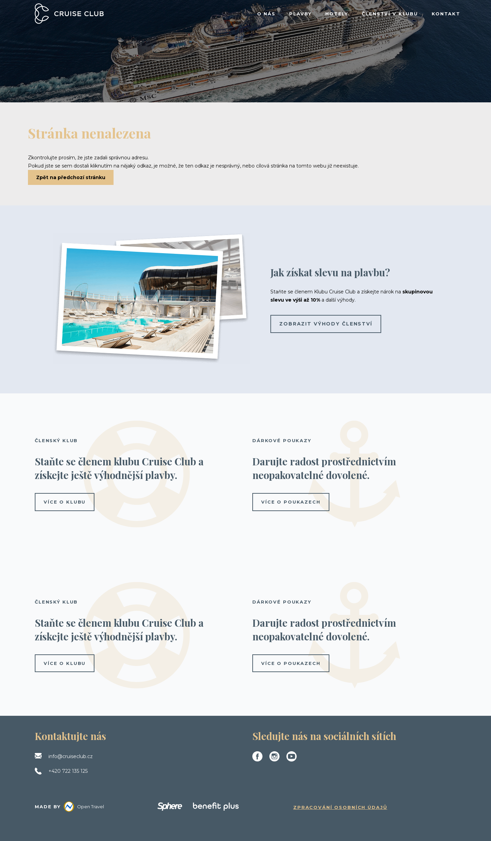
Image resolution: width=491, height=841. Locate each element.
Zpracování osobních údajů (340, 807)
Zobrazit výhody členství (325, 324)
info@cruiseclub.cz (70, 756)
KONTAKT (446, 13)
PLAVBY (300, 13)
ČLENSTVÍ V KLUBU (390, 13)
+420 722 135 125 (68, 771)
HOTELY (336, 13)
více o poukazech (291, 502)
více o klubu (65, 502)
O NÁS (266, 13)
